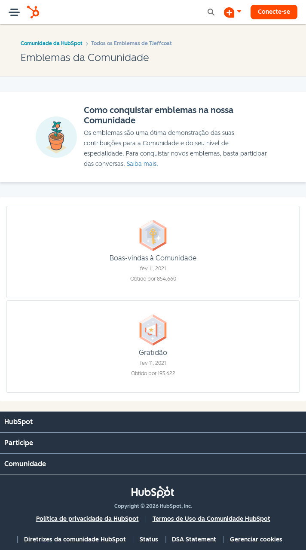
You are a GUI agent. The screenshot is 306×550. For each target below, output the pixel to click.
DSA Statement (194, 539)
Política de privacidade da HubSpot (87, 518)
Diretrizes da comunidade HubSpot (75, 539)
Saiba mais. (142, 164)
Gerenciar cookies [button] (256, 539)
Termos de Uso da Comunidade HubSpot (211, 518)
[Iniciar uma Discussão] (232, 12)
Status (149, 539)
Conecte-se (274, 11)
